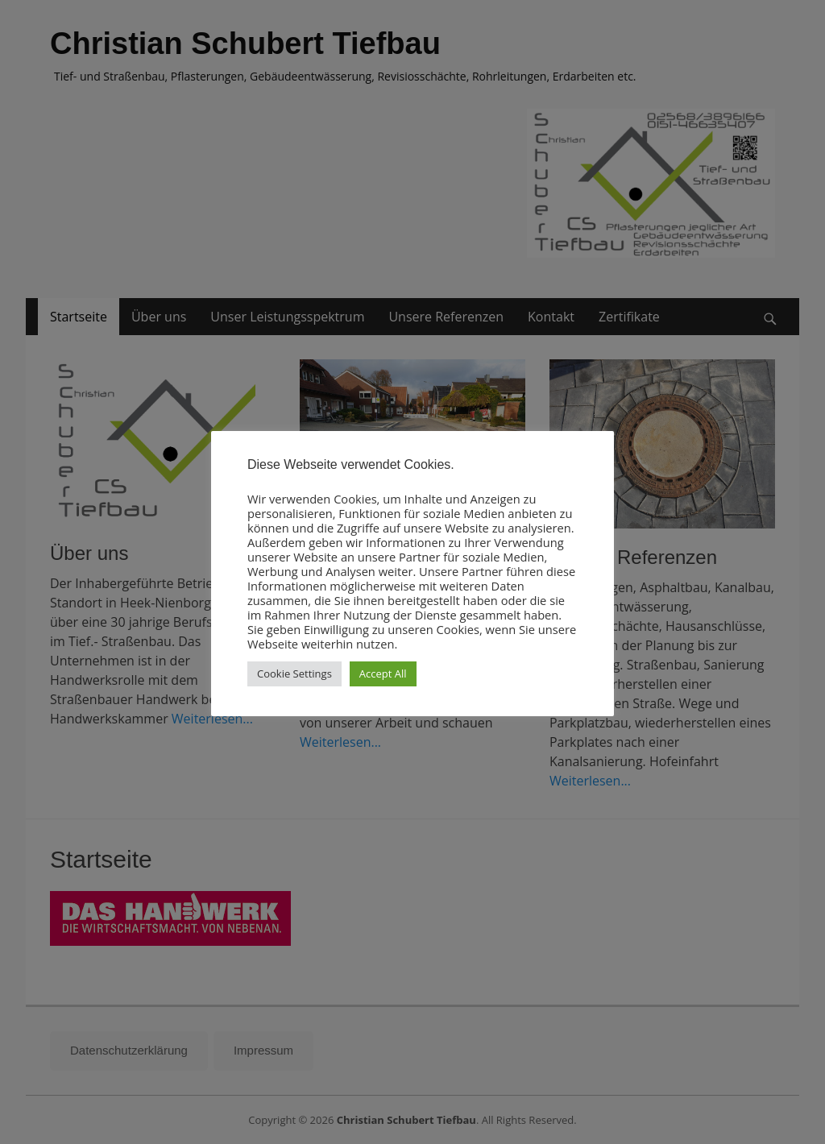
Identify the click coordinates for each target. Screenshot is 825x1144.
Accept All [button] (383, 673)
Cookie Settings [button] (294, 673)
